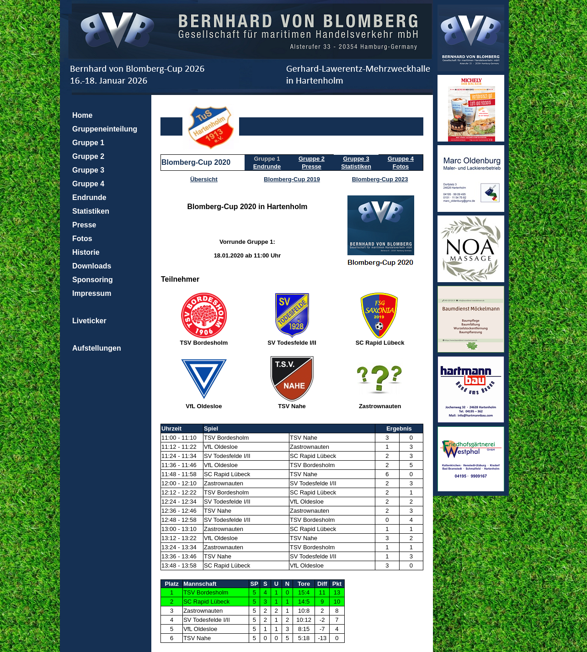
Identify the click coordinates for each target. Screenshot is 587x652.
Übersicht (204, 179)
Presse (84, 225)
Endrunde (89, 197)
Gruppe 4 (88, 184)
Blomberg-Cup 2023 (380, 179)
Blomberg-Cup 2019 (292, 179)
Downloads (91, 266)
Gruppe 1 (88, 143)
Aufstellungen (96, 348)
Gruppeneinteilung (104, 129)
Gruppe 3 (88, 170)
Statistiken (90, 211)
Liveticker (89, 321)
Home (82, 115)
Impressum (91, 293)
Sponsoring (92, 280)
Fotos (82, 238)
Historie (86, 252)
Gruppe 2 (88, 156)
